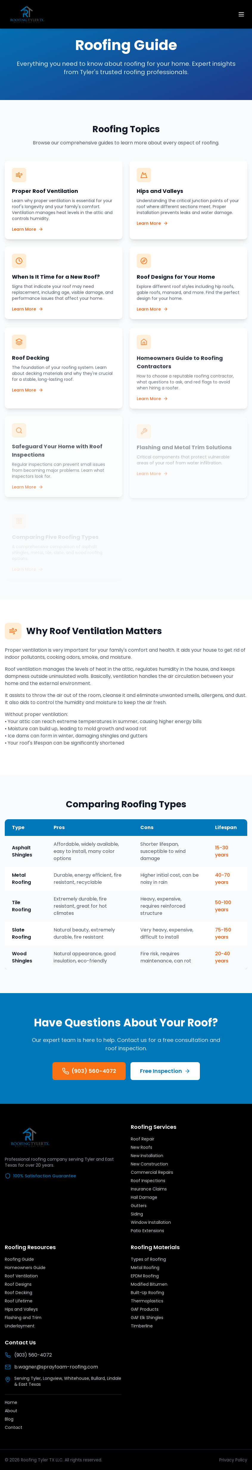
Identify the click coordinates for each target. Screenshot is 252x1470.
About (11, 1411)
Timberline (142, 1326)
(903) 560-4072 (89, 1071)
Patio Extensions (147, 1231)
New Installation (147, 1156)
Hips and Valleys (21, 1309)
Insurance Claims (149, 1189)
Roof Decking (18, 1293)
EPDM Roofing (145, 1276)
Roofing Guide (19, 1259)
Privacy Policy (233, 1460)
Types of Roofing (148, 1259)
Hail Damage (144, 1197)
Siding (137, 1214)
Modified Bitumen (149, 1284)
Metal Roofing (145, 1268)
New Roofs (141, 1147)
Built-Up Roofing (147, 1293)
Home (11, 1402)
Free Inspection (165, 1071)
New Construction (149, 1164)
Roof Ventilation (21, 1276)
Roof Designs (18, 1284)
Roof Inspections (148, 1181)
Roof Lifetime (18, 1301)
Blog (9, 1419)
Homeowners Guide (25, 1268)
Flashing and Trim (23, 1318)
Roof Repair (142, 1139)
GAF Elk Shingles (147, 1318)
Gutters (139, 1206)
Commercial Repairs (152, 1172)
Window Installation (151, 1222)
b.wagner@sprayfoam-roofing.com (51, 1366)
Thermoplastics (147, 1301)
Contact (13, 1427)
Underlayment (20, 1326)
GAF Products (144, 1309)
